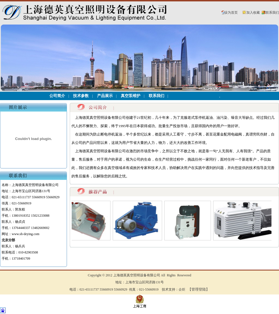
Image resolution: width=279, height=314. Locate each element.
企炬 (182, 289)
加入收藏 (253, 13)
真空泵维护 (130, 96)
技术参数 (81, 96)
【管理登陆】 (199, 289)
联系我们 (272, 13)
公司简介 (57, 96)
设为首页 (231, 13)
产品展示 (105, 96)
